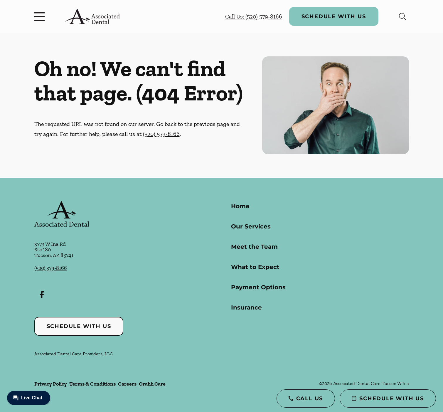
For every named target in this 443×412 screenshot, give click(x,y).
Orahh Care (152, 384)
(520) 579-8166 (161, 133)
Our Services (251, 226)
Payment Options (258, 287)
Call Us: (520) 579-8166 (253, 16)
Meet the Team (254, 246)
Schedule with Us (333, 16)
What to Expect (255, 266)
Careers (127, 384)
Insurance (246, 307)
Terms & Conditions (92, 384)
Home (240, 206)
